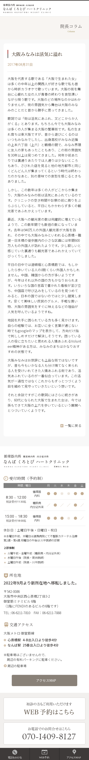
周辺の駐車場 (17, 666)
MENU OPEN (83, 8)
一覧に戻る (73, 425)
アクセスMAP (46, 680)
